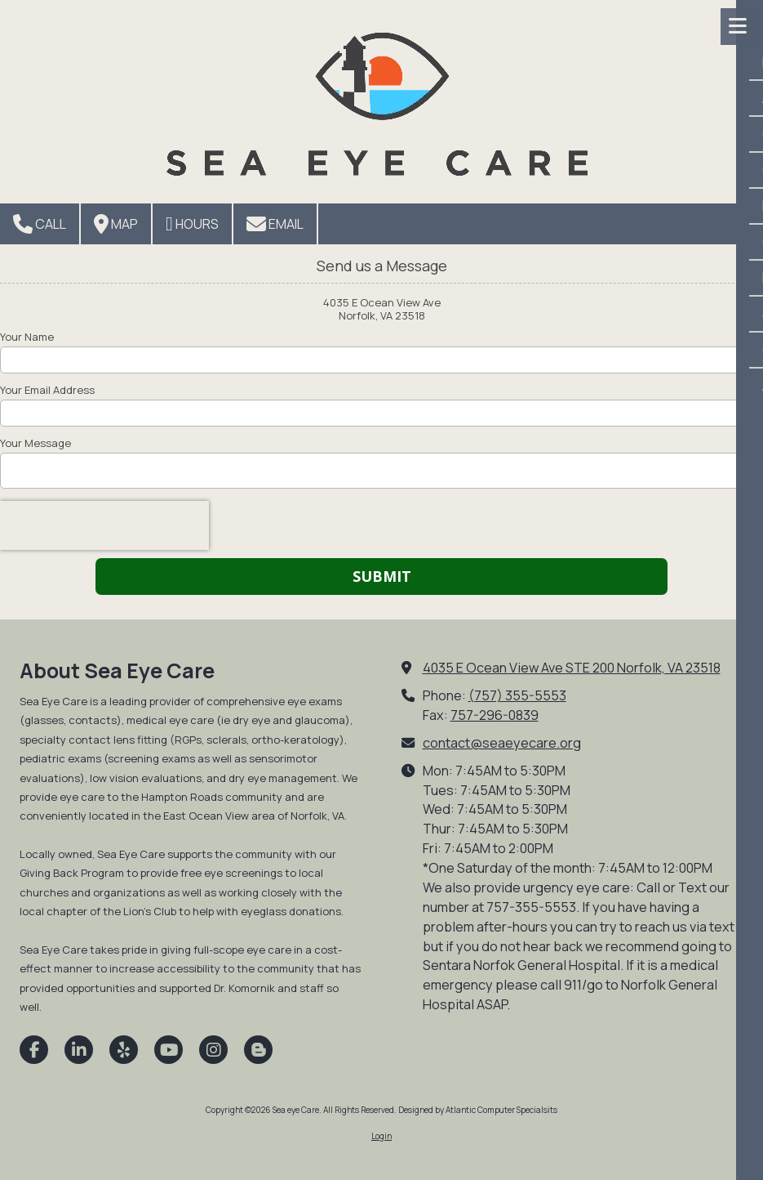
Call (39, 224)
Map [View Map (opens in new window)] (116, 224)
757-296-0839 (494, 715)
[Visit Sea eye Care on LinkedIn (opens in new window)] (78, 1049)
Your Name (27, 336)
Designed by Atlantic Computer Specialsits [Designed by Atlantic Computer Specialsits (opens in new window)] (477, 1109)
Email (275, 224)
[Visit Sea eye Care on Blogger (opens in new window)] (258, 1049)
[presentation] (104, 525)
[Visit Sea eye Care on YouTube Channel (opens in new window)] (168, 1049)
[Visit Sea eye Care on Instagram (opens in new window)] (213, 1049)
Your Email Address (47, 389)
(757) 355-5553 (517, 695)
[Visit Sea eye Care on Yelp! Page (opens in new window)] (123, 1049)
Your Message (35, 442)
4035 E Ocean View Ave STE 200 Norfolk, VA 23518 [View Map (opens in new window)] (572, 668)
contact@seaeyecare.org (502, 743)
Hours (192, 224)
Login (381, 1136)
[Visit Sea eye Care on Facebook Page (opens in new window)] (34, 1049)
